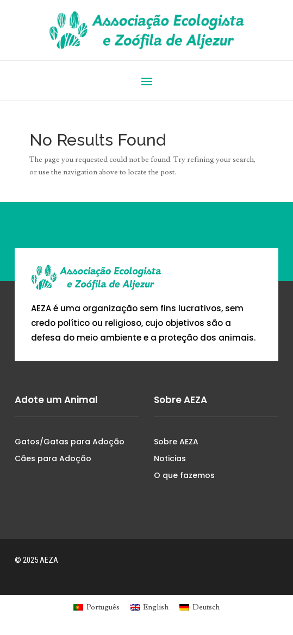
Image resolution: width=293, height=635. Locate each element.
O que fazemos (184, 475)
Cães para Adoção (53, 458)
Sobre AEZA (176, 441)
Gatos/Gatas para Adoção (69, 441)
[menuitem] (96, 606)
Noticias (170, 458)
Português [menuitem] (103, 607)
